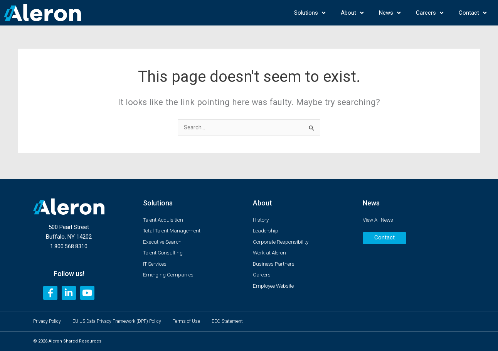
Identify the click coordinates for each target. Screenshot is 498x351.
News (389, 13)
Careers (429, 13)
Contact (472, 13)
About (352, 13)
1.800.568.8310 (68, 243)
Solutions (309, 13)
